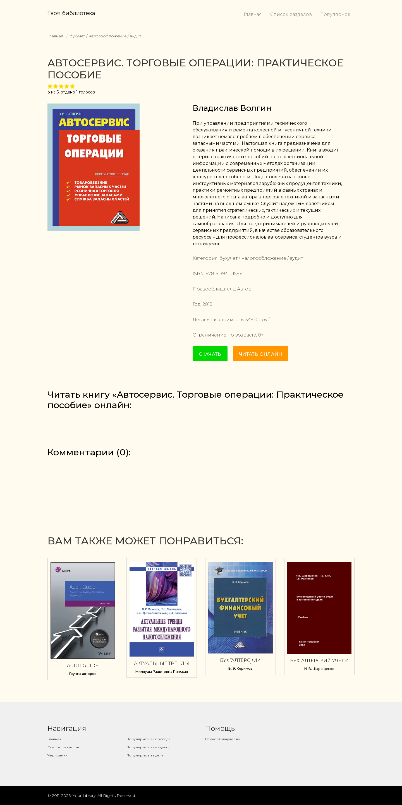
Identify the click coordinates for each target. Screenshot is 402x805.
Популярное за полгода (148, 739)
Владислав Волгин (232, 108)
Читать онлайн (260, 354)
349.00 (252, 319)
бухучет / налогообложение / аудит (105, 36)
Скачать (210, 354)
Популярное (335, 14)
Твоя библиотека (71, 13)
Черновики (57, 755)
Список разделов (291, 14)
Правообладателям (222, 739)
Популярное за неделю (147, 747)
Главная (253, 14)
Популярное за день (144, 755)
